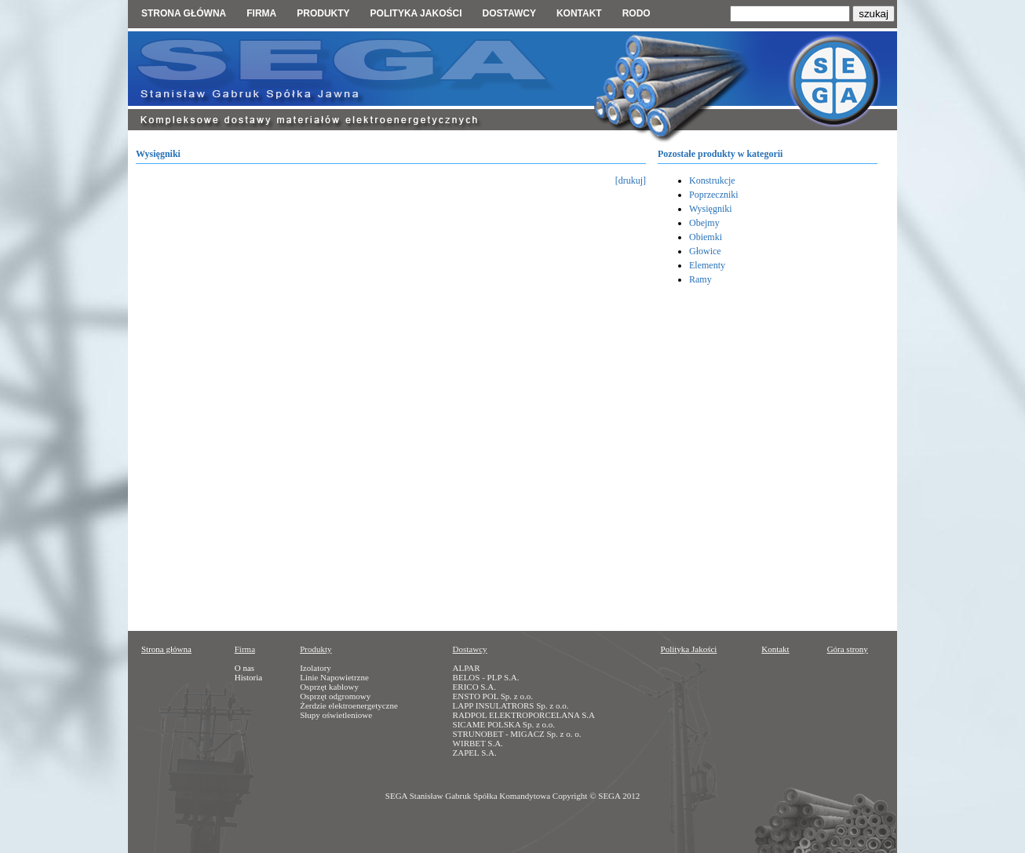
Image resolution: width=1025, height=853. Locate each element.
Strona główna (183, 13)
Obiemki (705, 236)
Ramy (700, 279)
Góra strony (847, 649)
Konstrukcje (712, 180)
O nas (244, 668)
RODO (636, 13)
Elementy (707, 265)
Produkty (323, 13)
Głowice (705, 251)
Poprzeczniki (714, 194)
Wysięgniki (710, 208)
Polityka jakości (416, 13)
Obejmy (704, 222)
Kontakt (579, 13)
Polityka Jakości (689, 649)
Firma (261, 13)
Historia (248, 677)
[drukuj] (630, 180)
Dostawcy (508, 13)
